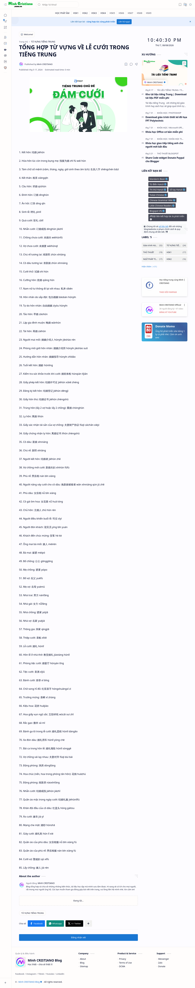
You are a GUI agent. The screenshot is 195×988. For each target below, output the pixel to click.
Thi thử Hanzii (158, 189)
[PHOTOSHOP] (175, 113)
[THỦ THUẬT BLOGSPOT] (168, 153)
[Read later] (126, 64)
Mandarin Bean (159, 179)
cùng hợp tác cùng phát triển (101, 21)
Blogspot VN (157, 210)
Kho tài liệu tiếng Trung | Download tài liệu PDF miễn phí (165, 96)
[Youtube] (50, 973)
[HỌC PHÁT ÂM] (62, 13)
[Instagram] (31, 973)
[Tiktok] (41, 973)
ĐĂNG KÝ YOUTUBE (167, 312)
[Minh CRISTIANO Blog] (20, 5)
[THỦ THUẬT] (153, 252)
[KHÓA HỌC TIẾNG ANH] (179, 139)
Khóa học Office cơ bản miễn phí (164, 131)
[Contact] (5, 43)
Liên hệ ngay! (124, 21)
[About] (5, 37)
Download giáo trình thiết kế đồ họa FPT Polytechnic (166, 119)
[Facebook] (19, 973)
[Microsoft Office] (176, 127)
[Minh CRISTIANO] (39, 64)
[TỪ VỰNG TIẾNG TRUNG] (32, 913)
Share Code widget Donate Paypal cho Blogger (164, 159)
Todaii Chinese (158, 194)
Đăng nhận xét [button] (78, 937)
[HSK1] (76, 13)
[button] (5, 4)
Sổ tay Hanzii (177, 189)
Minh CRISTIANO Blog (30, 981)
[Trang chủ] (5, 15)
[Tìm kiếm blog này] (57, 5)
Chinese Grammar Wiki (162, 200)
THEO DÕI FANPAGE (168, 292)
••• (184, 280)
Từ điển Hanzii (158, 184)
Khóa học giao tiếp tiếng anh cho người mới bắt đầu (164, 145)
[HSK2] (85, 13)
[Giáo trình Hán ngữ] (153, 245)
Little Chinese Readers (162, 205)
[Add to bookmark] (184, 63)
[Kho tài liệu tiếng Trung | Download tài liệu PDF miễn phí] (164, 73)
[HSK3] (94, 13)
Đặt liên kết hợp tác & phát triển (166, 218)
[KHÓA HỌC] (163, 113)
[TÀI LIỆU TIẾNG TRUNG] (168, 90)
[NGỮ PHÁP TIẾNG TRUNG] (153, 259)
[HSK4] (103, 13)
